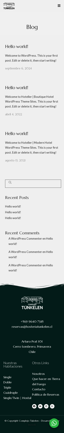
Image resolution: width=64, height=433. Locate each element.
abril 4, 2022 (13, 114)
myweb (32, 424)
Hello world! (16, 46)
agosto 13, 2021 (15, 160)
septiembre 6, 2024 (18, 68)
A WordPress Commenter (25, 238)
